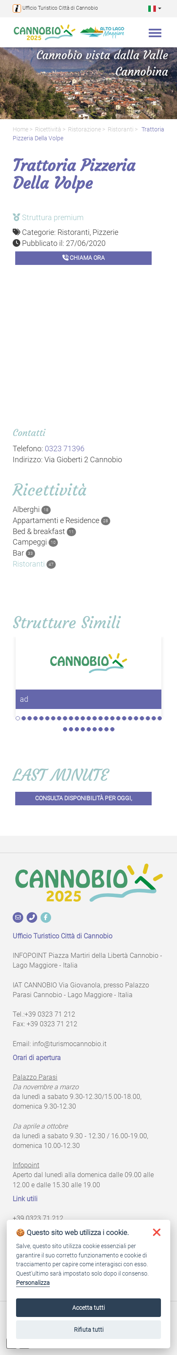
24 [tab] (154, 718)
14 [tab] (95, 718)
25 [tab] (160, 718)
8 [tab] (59, 718)
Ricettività (48, 129)
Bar (24, 553)
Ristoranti (120, 129)
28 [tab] (77, 729)
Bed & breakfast (44, 531)
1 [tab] (18, 718)
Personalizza (33, 1283)
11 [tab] (77, 718)
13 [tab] (89, 718)
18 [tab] (118, 718)
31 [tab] (95, 729)
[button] (154, 8)
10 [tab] (71, 718)
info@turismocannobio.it (69, 1044)
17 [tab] (112, 718)
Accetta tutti (88, 1307)
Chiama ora (84, 258)
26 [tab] (65, 729)
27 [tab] (71, 729)
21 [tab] (136, 718)
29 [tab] (83, 729)
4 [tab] (35, 718)
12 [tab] (83, 718)
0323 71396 (64, 448)
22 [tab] (142, 718)
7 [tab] (53, 718)
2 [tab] (24, 718)
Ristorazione (84, 129)
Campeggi (35, 542)
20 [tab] (130, 718)
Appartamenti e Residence (61, 520)
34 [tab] (112, 729)
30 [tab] (89, 729)
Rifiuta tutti (88, 1329)
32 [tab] (100, 729)
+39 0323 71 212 (50, 1014)
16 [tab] (106, 718)
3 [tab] (29, 718)
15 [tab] (100, 718)
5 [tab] (41, 718)
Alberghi (32, 509)
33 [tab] (106, 729)
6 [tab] (47, 718)
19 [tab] (124, 718)
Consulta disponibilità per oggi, (83, 798)
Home (20, 129)
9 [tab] (65, 718)
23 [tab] (148, 718)
